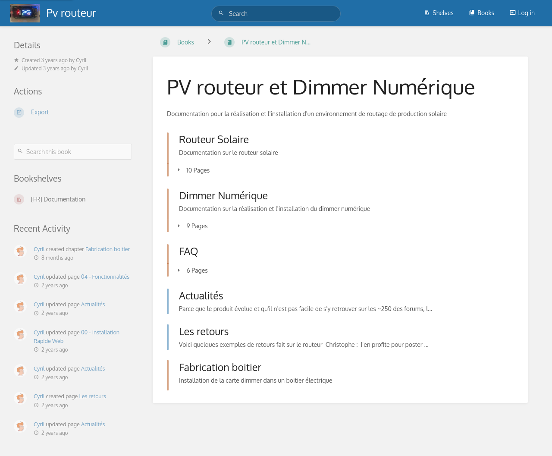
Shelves (439, 12)
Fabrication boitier (107, 248)
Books (481, 12)
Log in (522, 12)
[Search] (222, 13)
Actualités (93, 304)
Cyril (39, 248)
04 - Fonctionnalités (105, 276)
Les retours (92, 396)
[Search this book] (73, 152)
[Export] (73, 112)
